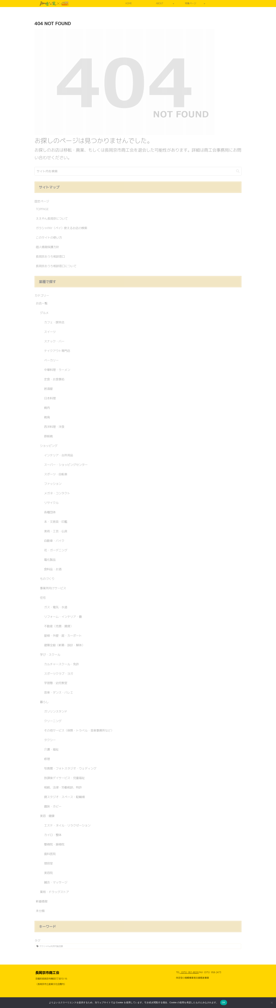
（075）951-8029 (189, 972)
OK (223, 1002)
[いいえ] (271, 1002)
